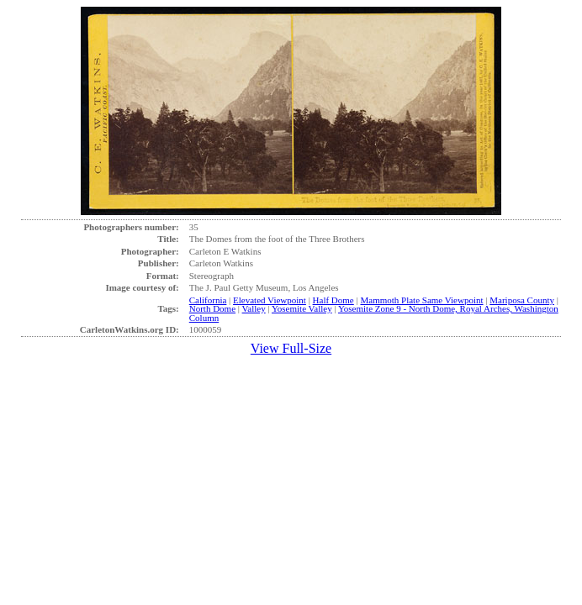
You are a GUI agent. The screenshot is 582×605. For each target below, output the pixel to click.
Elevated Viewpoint (269, 300)
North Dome (212, 308)
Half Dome (333, 300)
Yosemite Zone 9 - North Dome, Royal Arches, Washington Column (373, 312)
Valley (254, 308)
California (208, 300)
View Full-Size (291, 348)
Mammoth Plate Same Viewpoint (421, 300)
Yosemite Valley (302, 308)
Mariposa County (521, 300)
